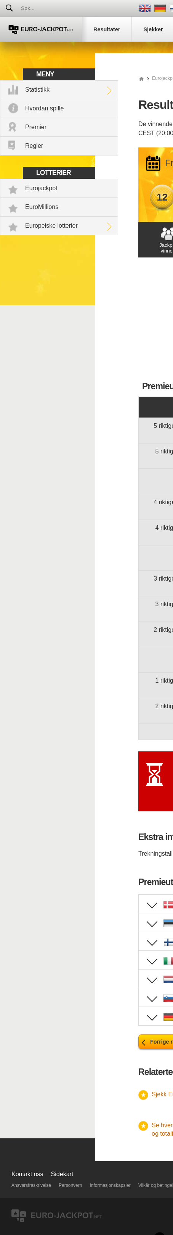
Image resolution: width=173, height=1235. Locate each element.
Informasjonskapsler (110, 1185)
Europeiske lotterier (51, 225)
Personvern (70, 1185)
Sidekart (62, 1174)
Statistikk (37, 89)
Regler (34, 145)
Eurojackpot (41, 188)
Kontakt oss (27, 1174)
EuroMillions (41, 207)
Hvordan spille (44, 108)
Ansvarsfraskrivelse (31, 1185)
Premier (35, 127)
